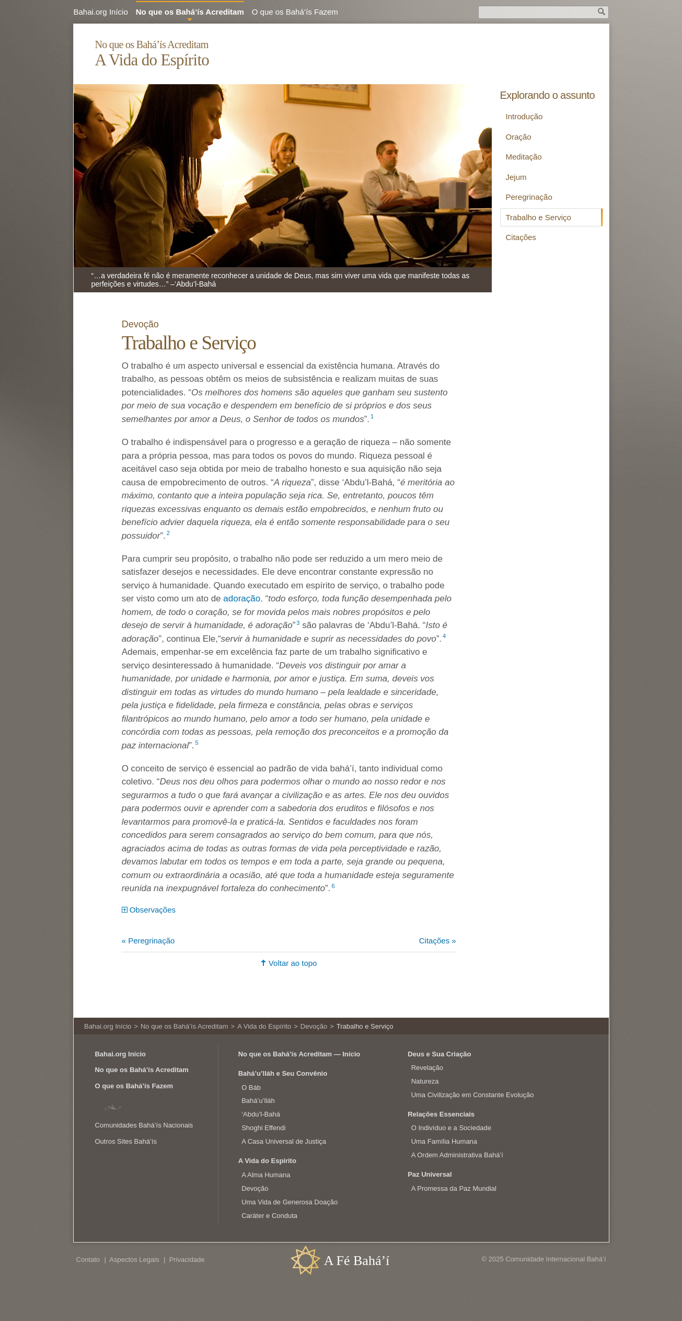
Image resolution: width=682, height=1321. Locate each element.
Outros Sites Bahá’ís (126, 1141)
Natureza (425, 1081)
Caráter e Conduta (269, 1216)
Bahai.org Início (101, 11)
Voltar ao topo (293, 963)
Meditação (524, 156)
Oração (518, 136)
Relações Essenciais (441, 1114)
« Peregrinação (148, 940)
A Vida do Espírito (152, 60)
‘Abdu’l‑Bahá (260, 1114)
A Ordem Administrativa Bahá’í (457, 1155)
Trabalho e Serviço (538, 217)
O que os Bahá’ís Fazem (295, 11)
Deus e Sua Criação (439, 1054)
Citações (521, 237)
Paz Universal (430, 1174)
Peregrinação (529, 196)
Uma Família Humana (444, 1141)
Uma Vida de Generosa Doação (289, 1202)
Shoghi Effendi (263, 1128)
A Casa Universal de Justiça (283, 1141)
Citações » (437, 940)
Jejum (516, 177)
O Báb (251, 1087)
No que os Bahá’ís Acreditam (151, 44)
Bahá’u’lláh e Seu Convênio (282, 1073)
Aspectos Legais (134, 1259)
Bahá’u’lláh (258, 1100)
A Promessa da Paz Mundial (453, 1188)
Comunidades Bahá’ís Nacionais (144, 1125)
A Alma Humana (265, 1175)
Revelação (427, 1068)
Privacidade (187, 1259)
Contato (88, 1259)
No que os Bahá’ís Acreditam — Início (299, 1054)
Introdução (524, 116)
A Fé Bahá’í (357, 1260)
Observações (153, 909)
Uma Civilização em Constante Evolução (472, 1095)
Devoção (141, 324)
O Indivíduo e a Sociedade (451, 1128)
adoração (241, 598)
